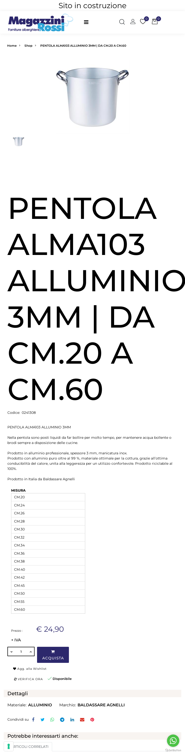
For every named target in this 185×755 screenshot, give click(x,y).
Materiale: (16, 705)
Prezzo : (17, 630)
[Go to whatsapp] (173, 740)
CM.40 (19, 569)
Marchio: (67, 705)
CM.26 (19, 513)
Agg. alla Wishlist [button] (30, 669)
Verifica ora (28, 679)
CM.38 (19, 561)
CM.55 (19, 601)
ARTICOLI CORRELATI (29, 746)
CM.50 (19, 593)
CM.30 (19, 529)
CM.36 (19, 553)
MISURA (18, 490)
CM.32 (19, 537)
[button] (122, 22)
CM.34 (19, 545)
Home (12, 45)
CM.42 (19, 577)
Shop (28, 45)
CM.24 (19, 505)
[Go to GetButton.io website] (173, 750)
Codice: (13, 412)
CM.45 (19, 585)
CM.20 (19, 497)
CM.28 (19, 521)
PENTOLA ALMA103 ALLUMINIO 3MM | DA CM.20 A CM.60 (83, 45)
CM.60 (19, 609)
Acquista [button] (53, 655)
